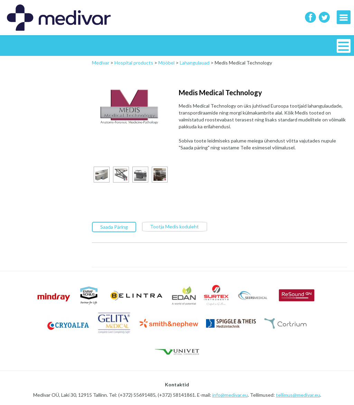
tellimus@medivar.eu (298, 394)
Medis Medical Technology (220, 92)
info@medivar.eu (230, 394)
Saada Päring (114, 226)
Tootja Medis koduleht (174, 226)
